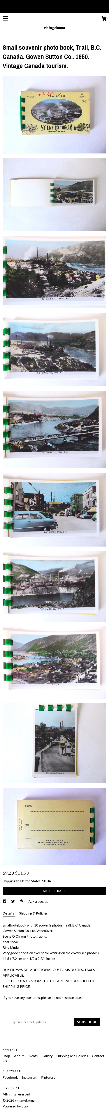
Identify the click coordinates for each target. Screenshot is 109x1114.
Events (33, 1056)
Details (9, 913)
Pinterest (48, 1077)
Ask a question (39, 901)
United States (30, 881)
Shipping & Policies (33, 913)
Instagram (30, 1077)
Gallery (47, 1056)
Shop (7, 1056)
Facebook (11, 1077)
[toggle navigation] (5, 18)
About (19, 1056)
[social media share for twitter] (13, 901)
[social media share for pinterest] (22, 901)
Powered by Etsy (15, 1106)
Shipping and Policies (72, 1056)
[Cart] (104, 19)
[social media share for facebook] (5, 901)
